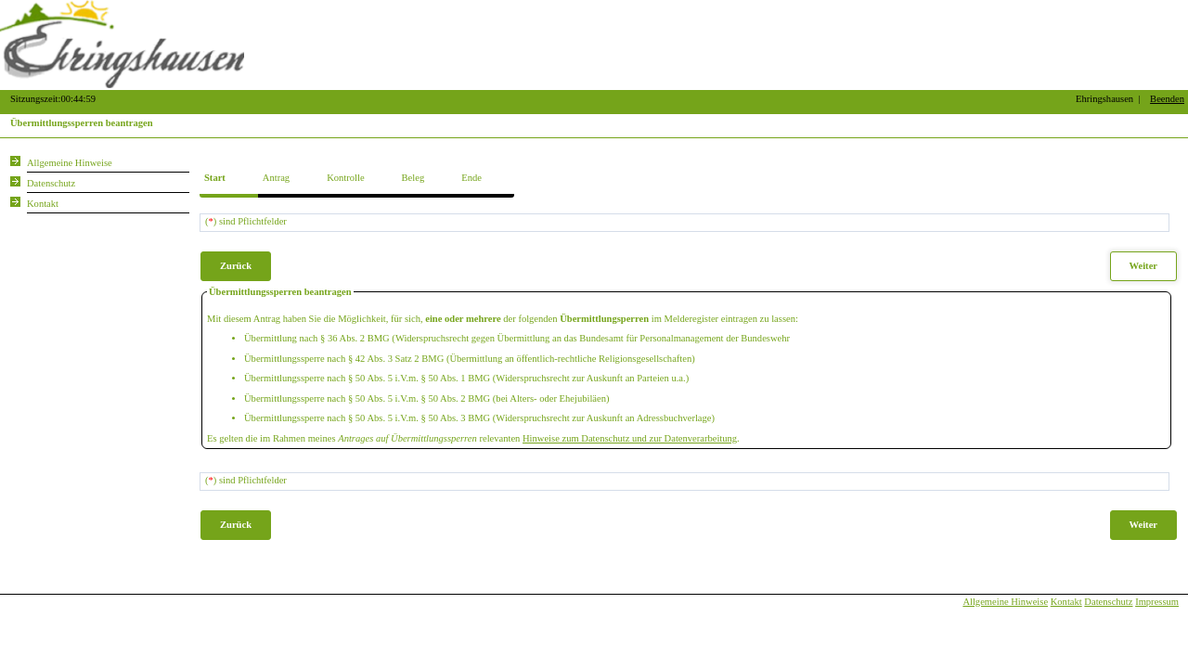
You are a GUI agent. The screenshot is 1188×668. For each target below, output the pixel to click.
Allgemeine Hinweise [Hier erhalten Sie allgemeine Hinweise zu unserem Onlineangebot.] (69, 163)
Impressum (1157, 602)
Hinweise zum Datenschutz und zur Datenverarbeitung (630, 438)
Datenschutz (1108, 602)
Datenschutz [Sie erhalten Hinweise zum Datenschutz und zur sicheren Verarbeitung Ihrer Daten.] (51, 183)
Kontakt (1066, 602)
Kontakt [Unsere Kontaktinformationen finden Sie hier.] (42, 204)
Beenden (1167, 99)
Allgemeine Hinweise (1005, 602)
